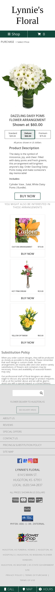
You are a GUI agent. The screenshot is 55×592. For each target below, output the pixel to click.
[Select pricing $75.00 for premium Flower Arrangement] (43, 134)
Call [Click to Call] (9, 589)
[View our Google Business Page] (25, 462)
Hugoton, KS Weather (14, 565)
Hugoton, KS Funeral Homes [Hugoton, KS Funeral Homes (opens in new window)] (18, 549)
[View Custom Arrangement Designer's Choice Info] (27, 230)
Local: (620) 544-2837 (27, 485)
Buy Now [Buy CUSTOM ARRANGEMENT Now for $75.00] (27, 254)
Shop (14, 34)
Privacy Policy (14, 575)
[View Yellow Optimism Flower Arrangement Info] (27, 319)
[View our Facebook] (19, 462)
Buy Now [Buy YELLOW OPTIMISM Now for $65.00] (27, 342)
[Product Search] (28, 393)
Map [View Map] (27, 589)
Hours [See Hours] (46, 589)
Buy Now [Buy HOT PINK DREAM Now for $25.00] (27, 298)
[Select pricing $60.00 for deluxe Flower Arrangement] (27, 134)
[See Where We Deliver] (27, 409)
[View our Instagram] (30, 462)
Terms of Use (27, 580)
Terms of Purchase (36, 575)
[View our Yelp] (35, 462)
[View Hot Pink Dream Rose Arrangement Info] (27, 274)
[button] (27, 518)
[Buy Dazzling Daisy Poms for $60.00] (28, 196)
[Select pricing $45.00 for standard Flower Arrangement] (13, 134)
